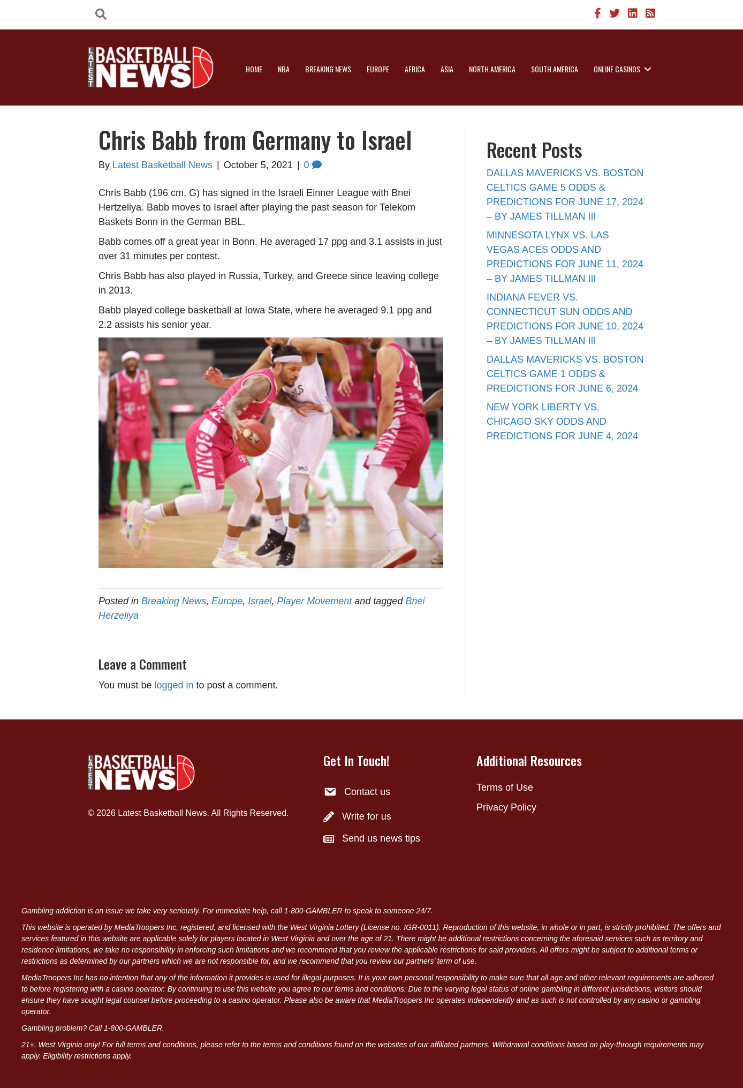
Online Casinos (617, 68)
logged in (173, 685)
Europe (378, 68)
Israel (259, 601)
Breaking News (328, 68)
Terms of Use (504, 787)
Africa (415, 68)
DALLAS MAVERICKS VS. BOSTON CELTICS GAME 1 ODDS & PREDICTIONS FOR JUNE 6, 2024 (565, 374)
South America (554, 68)
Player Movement (314, 601)
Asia (447, 68)
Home (254, 68)
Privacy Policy (506, 807)
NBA (284, 68)
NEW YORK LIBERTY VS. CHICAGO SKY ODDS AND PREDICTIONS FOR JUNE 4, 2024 (562, 421)
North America (492, 68)
